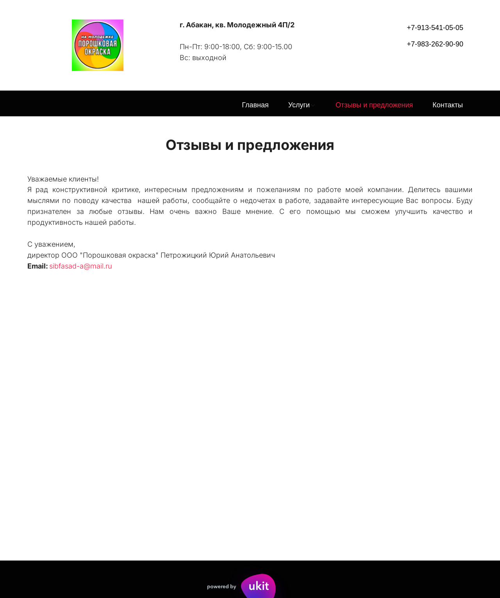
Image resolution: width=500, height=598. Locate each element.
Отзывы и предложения (374, 105)
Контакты (447, 105)
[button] (302, 105)
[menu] (250, 105)
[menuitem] (255, 105)
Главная (255, 105)
